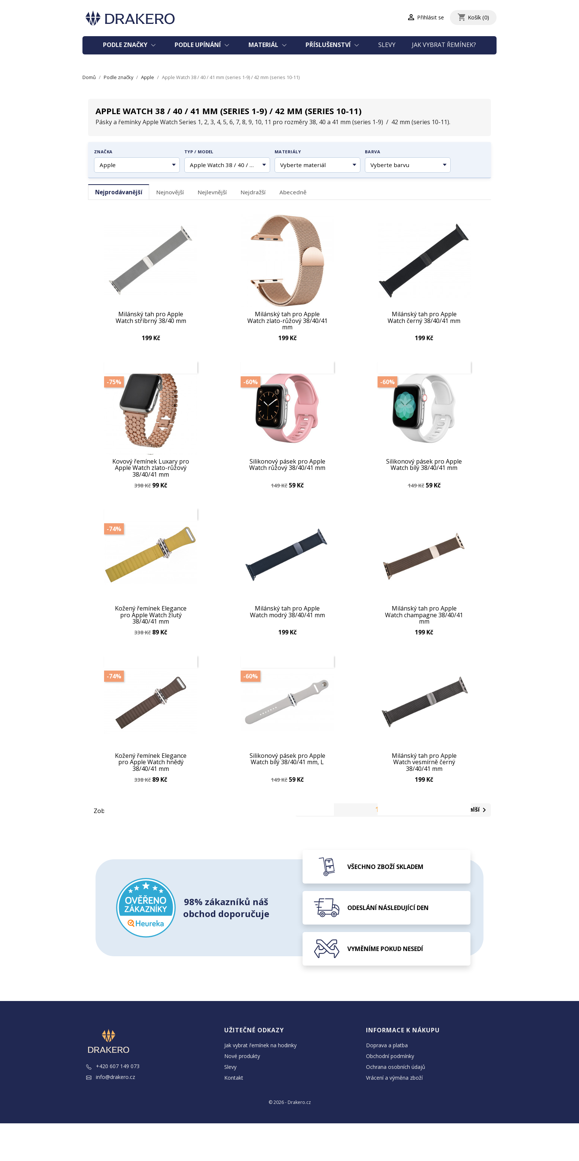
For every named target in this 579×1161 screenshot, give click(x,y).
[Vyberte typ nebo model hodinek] (227, 165)
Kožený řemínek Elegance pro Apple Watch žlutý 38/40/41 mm (151, 632)
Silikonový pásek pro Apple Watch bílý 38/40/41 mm (424, 473)
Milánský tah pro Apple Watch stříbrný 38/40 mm (151, 316)
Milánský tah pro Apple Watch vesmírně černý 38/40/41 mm (424, 789)
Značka (103, 151)
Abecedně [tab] (293, 192)
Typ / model (198, 151)
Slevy (386, 45)
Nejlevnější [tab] (212, 192)
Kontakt (233, 1115)
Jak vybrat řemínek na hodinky (260, 1082)
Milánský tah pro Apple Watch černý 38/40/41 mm (424, 316)
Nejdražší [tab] (253, 192)
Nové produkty (242, 1093)
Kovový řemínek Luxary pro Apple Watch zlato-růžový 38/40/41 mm (150, 476)
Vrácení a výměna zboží (394, 1115)
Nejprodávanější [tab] (119, 192)
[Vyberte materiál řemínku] (317, 165)
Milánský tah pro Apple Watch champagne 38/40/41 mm (424, 632)
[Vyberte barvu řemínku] (408, 165)
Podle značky (126, 45)
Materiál (264, 45)
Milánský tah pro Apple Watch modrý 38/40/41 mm (287, 630)
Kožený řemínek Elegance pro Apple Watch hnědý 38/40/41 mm (151, 789)
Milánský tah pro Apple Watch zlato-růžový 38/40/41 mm (287, 319)
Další (477, 848)
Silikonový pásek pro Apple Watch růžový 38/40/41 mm (287, 473)
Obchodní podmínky (390, 1093)
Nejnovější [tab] (170, 192)
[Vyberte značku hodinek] (137, 165)
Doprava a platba (387, 1082)
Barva (372, 151)
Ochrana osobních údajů (395, 1104)
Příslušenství (329, 45)
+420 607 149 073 (113, 1104)
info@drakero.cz (110, 1114)
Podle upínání (198, 45)
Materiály (288, 151)
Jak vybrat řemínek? (444, 45)
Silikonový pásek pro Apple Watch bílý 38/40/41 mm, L (287, 786)
